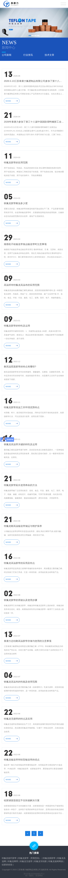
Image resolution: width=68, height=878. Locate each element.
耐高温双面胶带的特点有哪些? (20, 365)
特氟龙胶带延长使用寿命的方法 (20, 484)
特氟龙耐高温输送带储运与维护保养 (23, 525)
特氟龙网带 (13, 860)
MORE (12, 99)
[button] (30, 35)
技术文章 (49, 54)
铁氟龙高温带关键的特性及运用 (20, 443)
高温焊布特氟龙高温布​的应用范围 (22, 284)
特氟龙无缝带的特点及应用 (18, 717)
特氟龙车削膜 (40, 860)
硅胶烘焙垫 (7, 863)
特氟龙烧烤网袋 (55, 860)
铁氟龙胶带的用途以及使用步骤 (20, 599)
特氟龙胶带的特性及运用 (17, 324)
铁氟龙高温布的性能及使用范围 (20, 680)
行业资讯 (28, 54)
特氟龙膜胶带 (49, 857)
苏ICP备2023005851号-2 (34, 872)
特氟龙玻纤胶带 (9, 857)
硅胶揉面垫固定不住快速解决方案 (22, 799)
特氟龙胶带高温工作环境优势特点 (22, 406)
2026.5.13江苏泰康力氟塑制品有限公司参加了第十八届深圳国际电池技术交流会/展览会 (34, 79)
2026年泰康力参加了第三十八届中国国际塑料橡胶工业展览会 (34, 120)
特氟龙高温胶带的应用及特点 (19, 562)
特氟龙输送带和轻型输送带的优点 (22, 758)
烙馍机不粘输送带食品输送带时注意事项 (25, 243)
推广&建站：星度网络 (34, 874)
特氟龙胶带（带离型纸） (29, 857)
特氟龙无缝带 (26, 860)
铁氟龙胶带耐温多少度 (16, 202)
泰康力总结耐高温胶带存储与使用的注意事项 (27, 639)
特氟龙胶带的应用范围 (16, 161)
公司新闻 (6, 54)
